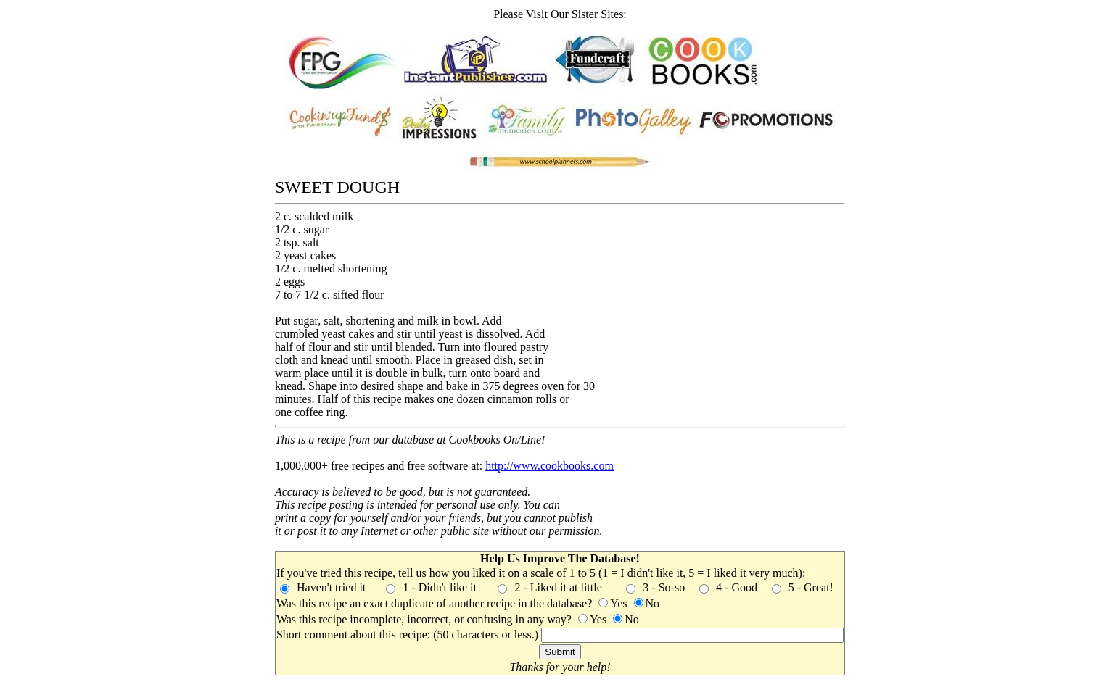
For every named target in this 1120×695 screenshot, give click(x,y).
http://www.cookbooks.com (549, 465)
